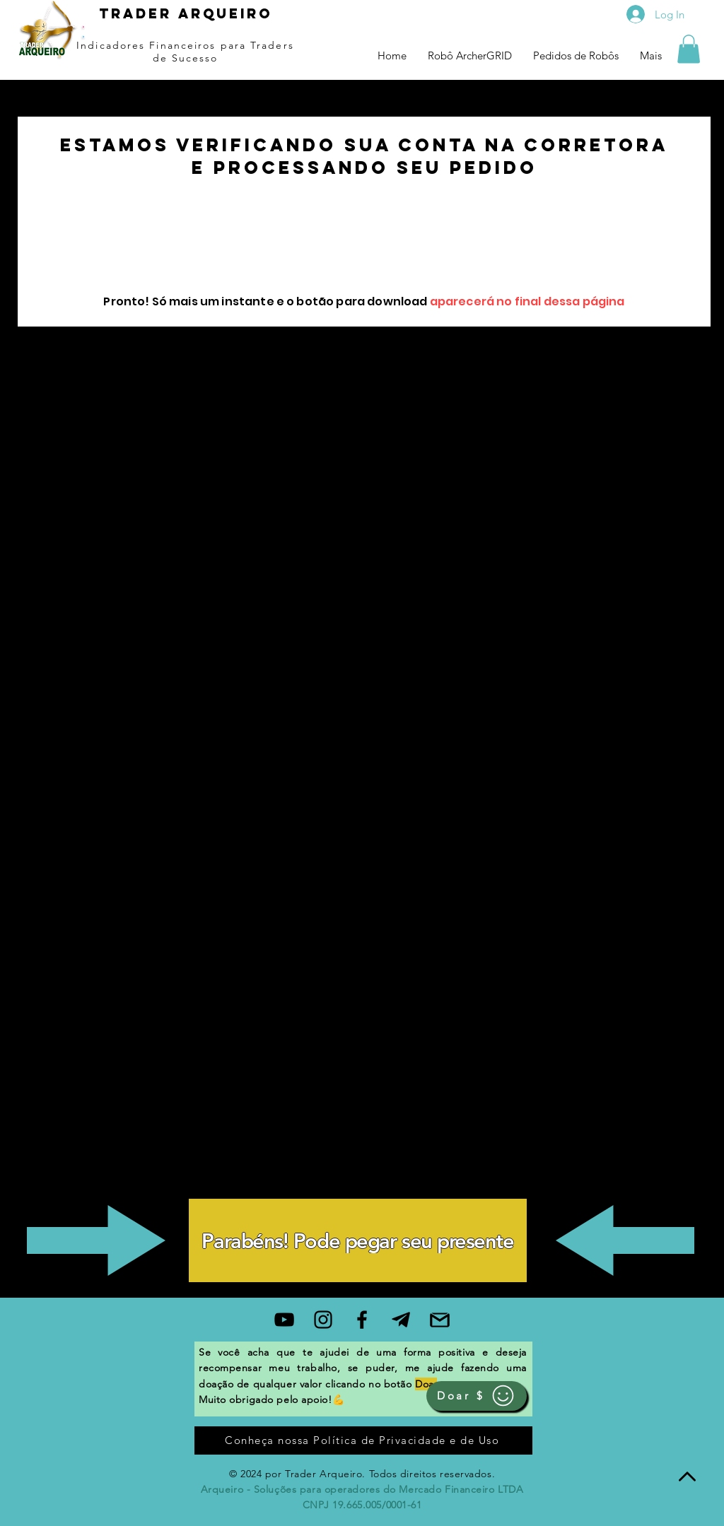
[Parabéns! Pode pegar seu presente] (358, 1240)
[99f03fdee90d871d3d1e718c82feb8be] (401, 1320)
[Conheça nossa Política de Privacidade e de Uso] (363, 1440)
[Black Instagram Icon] (323, 1320)
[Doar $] (476, 1396)
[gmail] (440, 1320)
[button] (689, 49)
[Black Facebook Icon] (362, 1320)
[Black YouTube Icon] (284, 1320)
